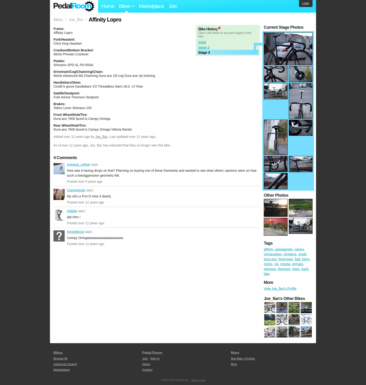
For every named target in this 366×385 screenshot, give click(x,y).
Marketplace (151, 6)
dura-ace (270, 259)
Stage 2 (203, 47)
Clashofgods (59, 194)
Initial (202, 42)
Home (108, 6)
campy (299, 249)
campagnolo (283, 249)
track (295, 269)
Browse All (60, 358)
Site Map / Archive (243, 358)
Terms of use (198, 380)
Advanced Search (65, 364)
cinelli (302, 254)
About (146, 364)
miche (268, 264)
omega (285, 264)
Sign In (155, 358)
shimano (270, 269)
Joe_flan (101, 137)
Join (173, 6)
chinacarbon (273, 254)
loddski (59, 215)
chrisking (289, 254)
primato (297, 264)
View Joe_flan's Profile (280, 288)
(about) (219, 27)
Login (305, 3)
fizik (297, 259)
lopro (305, 259)
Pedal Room (74, 6)
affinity (268, 249)
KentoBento (59, 236)
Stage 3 (204, 52)
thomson (284, 269)
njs (276, 264)
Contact (147, 369)
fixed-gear (285, 259)
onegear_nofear (59, 168)
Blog (234, 364)
